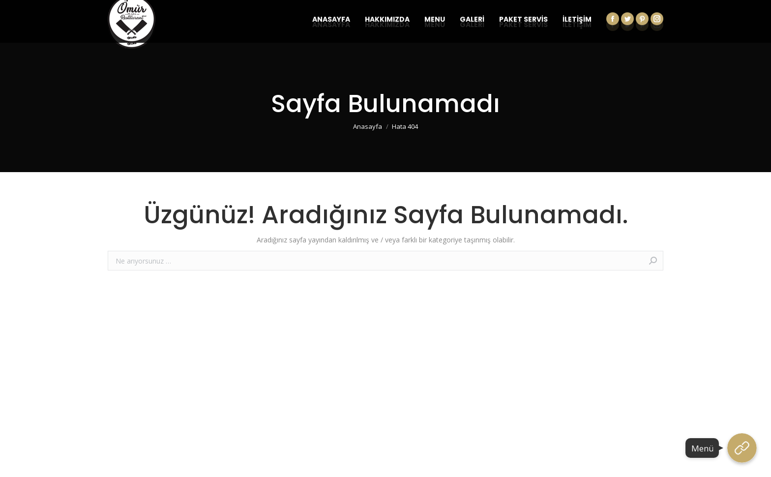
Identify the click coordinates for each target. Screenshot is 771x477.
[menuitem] (331, 24)
